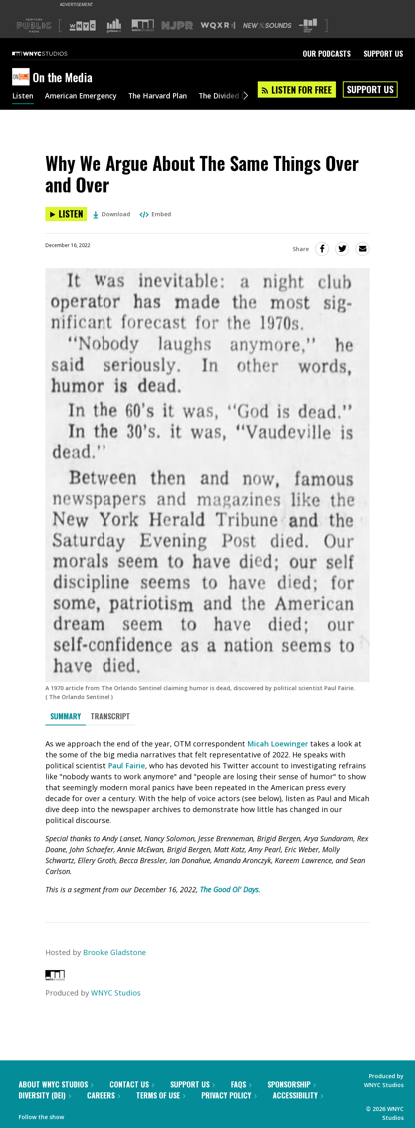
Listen (23, 96)
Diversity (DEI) (45, 1095)
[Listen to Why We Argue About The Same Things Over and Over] (66, 214)
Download (111, 214)
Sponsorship (291, 1084)
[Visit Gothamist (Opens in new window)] (114, 25)
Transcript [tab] (110, 716)
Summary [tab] (65, 716)
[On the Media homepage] (22, 77)
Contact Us (131, 1084)
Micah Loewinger (277, 743)
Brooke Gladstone (114, 952)
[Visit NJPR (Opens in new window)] (177, 25)
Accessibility (298, 1095)
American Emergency (83, 96)
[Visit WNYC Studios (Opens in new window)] (143, 25)
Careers (103, 1095)
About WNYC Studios (56, 1084)
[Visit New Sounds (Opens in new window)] (267, 25)
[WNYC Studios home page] (50, 53)
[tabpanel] (207, 816)
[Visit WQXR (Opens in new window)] (218, 26)
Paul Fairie (126, 765)
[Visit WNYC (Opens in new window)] (83, 25)
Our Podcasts (327, 53)
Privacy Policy (229, 1095)
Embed (155, 214)
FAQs (241, 1084)
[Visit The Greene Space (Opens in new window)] (308, 26)
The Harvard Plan (164, 96)
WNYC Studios (116, 993)
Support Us (383, 53)
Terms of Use (160, 1095)
